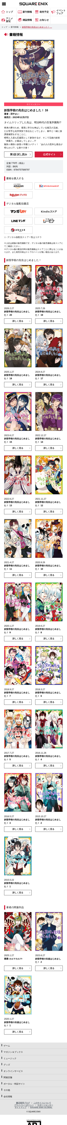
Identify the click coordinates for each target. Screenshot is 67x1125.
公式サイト (49, 154)
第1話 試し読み (18, 154)
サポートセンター (45, 1105)
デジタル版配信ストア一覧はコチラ (24, 237)
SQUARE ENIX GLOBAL (41, 1107)
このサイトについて (42, 1103)
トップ (4, 27)
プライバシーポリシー (24, 1105)
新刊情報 (15, 27)
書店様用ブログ (23, 1103)
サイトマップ (20, 1107)
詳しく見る (18, 321)
